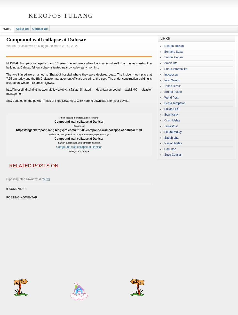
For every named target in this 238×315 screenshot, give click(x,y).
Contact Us (40, 29)
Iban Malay (171, 114)
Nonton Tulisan (174, 46)
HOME (7, 29)
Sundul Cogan (173, 57)
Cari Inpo (170, 149)
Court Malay (172, 120)
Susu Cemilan (173, 154)
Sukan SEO (172, 109)
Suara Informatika (175, 69)
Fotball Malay (173, 132)
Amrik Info (170, 63)
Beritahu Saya (173, 51)
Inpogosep (171, 74)
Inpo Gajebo (172, 80)
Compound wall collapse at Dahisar (79, 147)
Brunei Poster (173, 92)
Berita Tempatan (174, 103)
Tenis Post (171, 126)
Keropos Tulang (60, 15)
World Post (171, 97)
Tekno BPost (172, 86)
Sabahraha (171, 137)
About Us (22, 29)
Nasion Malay (173, 143)
